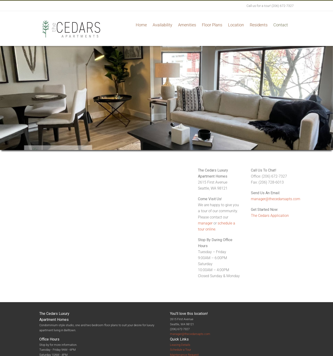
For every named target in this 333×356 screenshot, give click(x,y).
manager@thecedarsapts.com (275, 199)
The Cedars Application (270, 215)
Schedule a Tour (180, 349)
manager (205, 223)
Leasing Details (180, 345)
